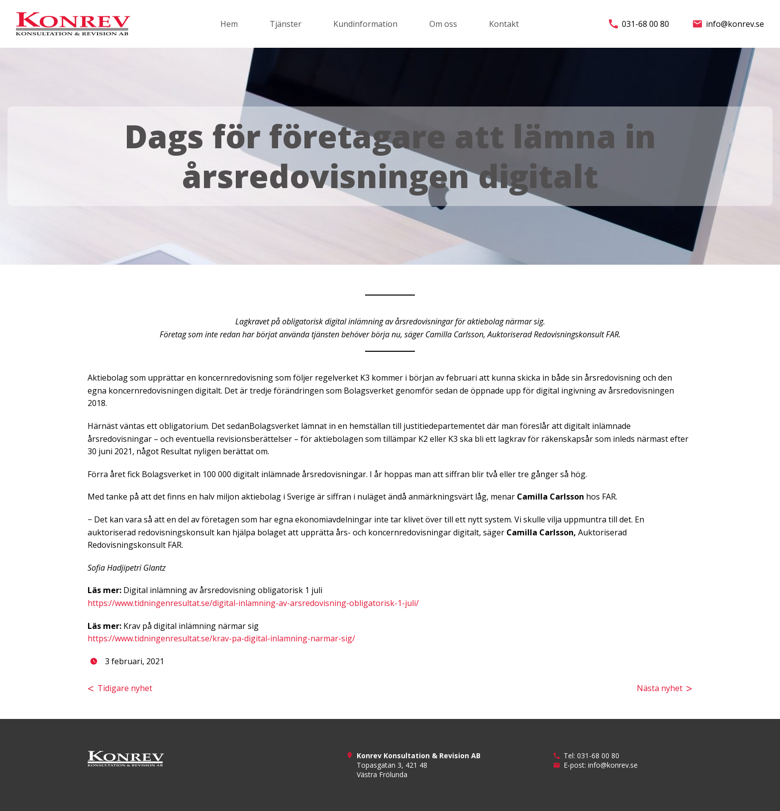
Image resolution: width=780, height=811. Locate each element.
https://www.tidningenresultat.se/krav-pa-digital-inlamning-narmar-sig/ (221, 638)
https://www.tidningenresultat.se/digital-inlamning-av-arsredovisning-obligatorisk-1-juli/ (253, 603)
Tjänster (285, 23)
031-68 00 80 (639, 23)
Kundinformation (365, 23)
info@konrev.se (728, 23)
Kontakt (504, 23)
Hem (229, 23)
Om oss (443, 23)
